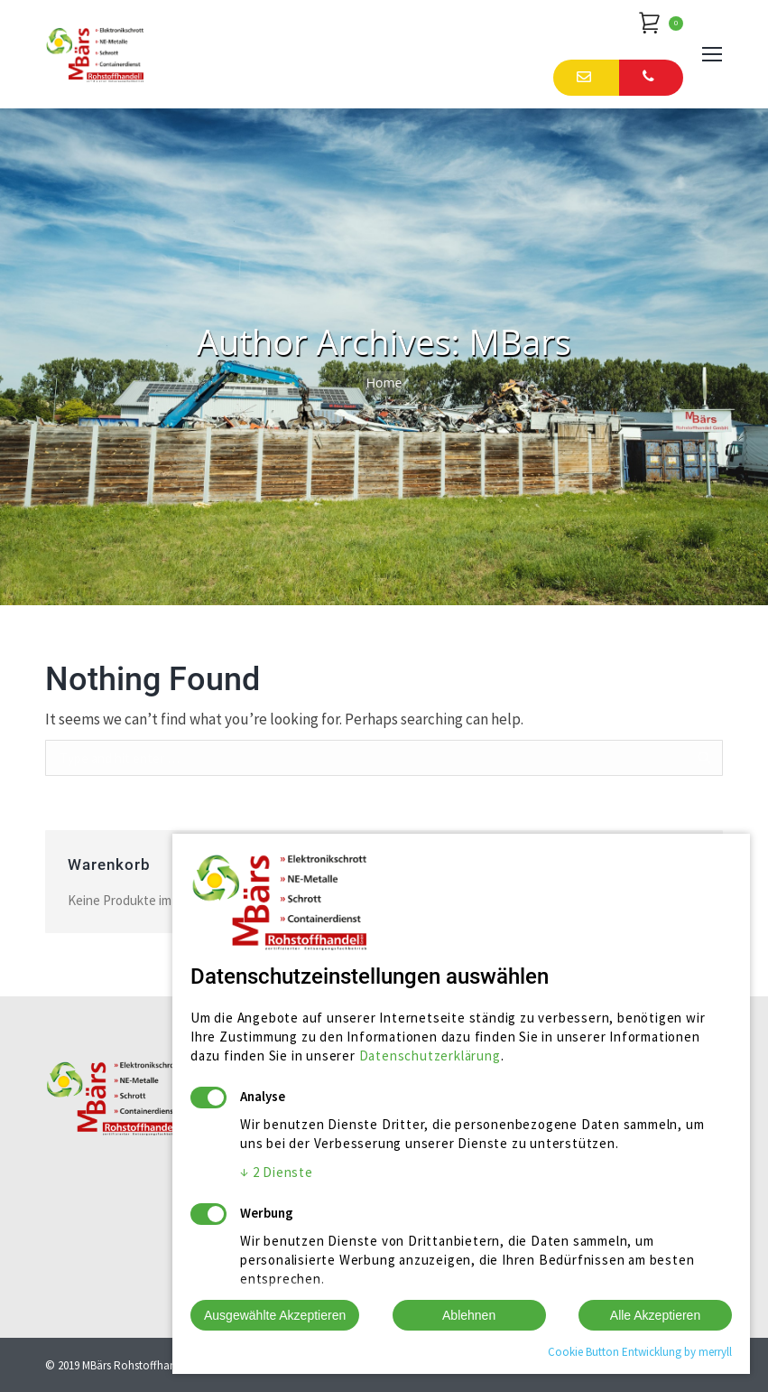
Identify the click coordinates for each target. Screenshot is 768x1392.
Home (384, 382)
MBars (519, 341)
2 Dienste (276, 1172)
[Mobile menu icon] (712, 54)
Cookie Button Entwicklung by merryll (640, 1351)
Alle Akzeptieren (655, 1315)
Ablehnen (468, 1315)
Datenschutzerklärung (430, 1055)
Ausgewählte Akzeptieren (275, 1315)
